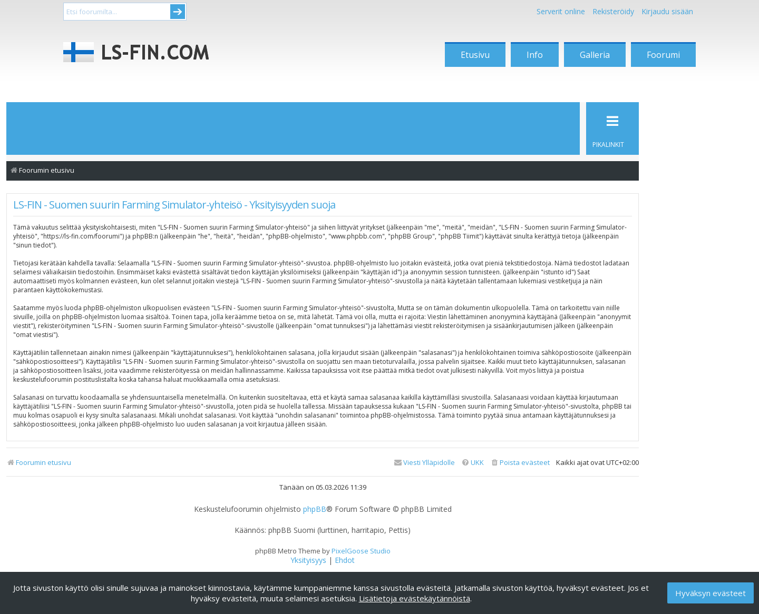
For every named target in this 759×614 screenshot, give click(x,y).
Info (535, 55)
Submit (177, 11)
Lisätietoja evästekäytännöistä (414, 598)
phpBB (314, 509)
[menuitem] (520, 462)
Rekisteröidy (613, 11)
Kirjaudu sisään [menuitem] (667, 11)
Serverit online (561, 11)
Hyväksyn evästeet (710, 593)
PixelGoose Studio (361, 551)
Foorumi (663, 55)
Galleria (595, 55)
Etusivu (475, 55)
